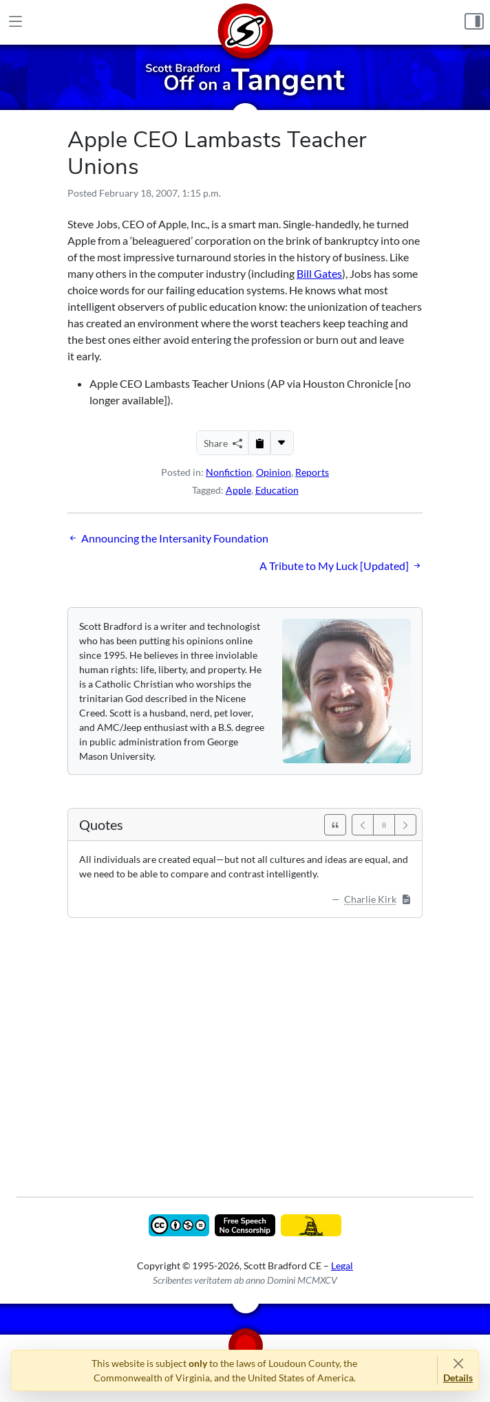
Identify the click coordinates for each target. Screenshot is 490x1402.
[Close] (458, 1363)
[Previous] (363, 824)
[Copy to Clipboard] (259, 442)
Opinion (273, 472)
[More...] (281, 442)
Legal (342, 1265)
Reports (312, 472)
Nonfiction (229, 472)
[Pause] (384, 824)
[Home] (245, 22)
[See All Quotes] (335, 824)
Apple (238, 490)
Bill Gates (319, 273)
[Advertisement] (245, 1047)
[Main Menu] (16, 22)
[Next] (405, 824)
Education (277, 490)
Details (458, 1377)
